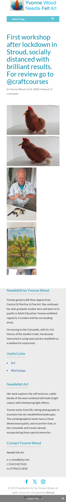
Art (13, 363)
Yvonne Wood (17, 89)
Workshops (18, 370)
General (44, 89)
